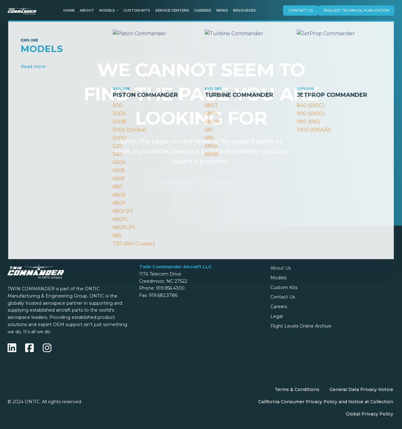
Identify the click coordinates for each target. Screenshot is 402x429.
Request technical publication (356, 10)
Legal (276, 316)
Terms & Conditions (296, 389)
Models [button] (107, 10)
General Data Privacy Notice (361, 389)
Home (69, 10)
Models (278, 278)
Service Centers (172, 10)
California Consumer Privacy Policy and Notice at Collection (325, 402)
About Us (280, 268)
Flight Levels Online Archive (300, 326)
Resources (244, 10)
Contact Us (300, 10)
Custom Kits (136, 10)
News (222, 10)
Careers (202, 10)
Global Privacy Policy (369, 414)
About (87, 10)
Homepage (171, 183)
